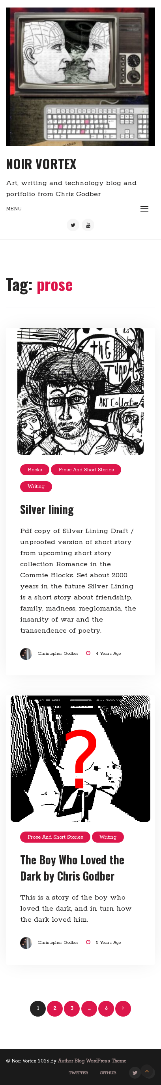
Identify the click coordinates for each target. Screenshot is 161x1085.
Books (35, 470)
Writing (36, 487)
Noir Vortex (41, 163)
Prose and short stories (86, 470)
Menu (14, 209)
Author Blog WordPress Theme (92, 1061)
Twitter (78, 1073)
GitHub (108, 1073)
